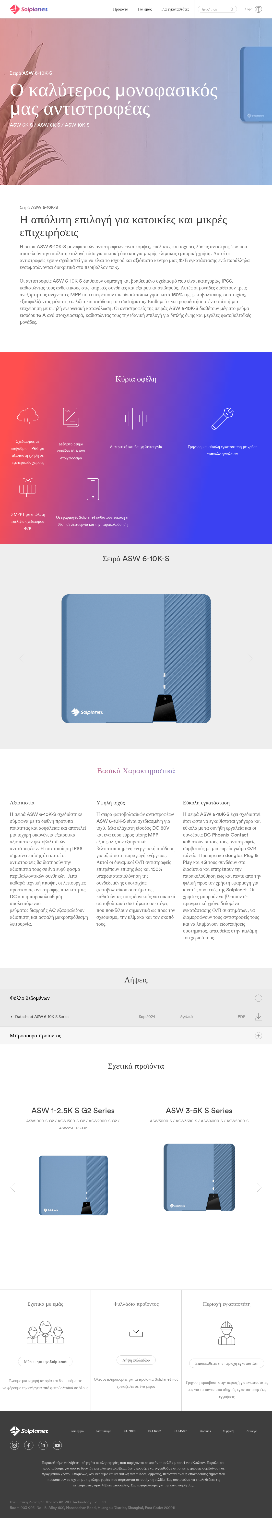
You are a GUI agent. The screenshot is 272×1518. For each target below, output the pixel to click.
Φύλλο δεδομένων (136, 998)
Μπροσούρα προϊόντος (136, 1035)
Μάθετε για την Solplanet (45, 1361)
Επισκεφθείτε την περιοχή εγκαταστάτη (226, 1363)
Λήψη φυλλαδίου (136, 1360)
